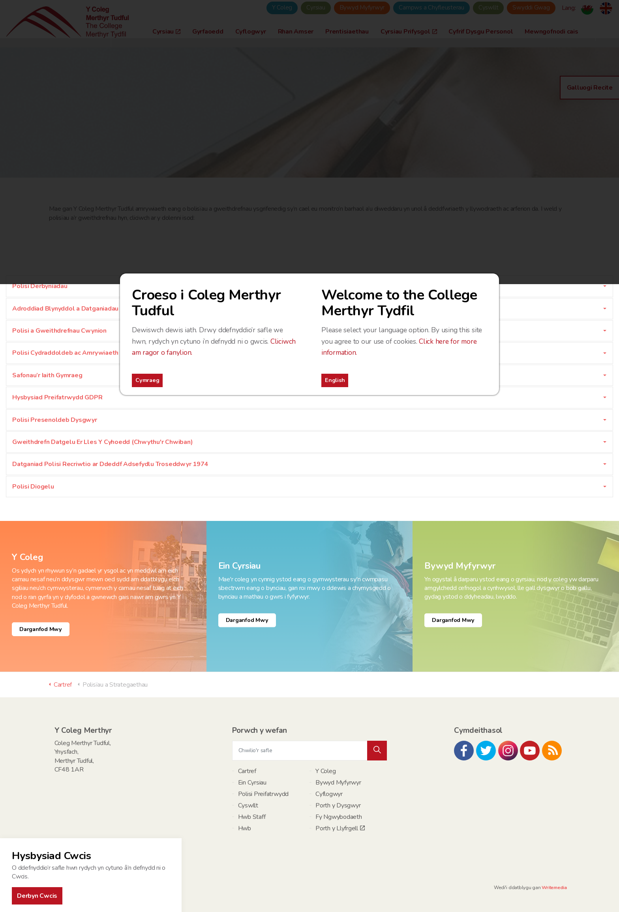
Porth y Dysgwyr (337, 805)
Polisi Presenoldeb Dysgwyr (54, 420)
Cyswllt (248, 805)
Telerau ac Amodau (115, 887)
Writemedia (554, 887)
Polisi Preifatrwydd (263, 794)
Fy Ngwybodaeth (338, 817)
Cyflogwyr (329, 794)
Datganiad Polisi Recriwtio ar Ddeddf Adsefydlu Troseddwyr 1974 (110, 464)
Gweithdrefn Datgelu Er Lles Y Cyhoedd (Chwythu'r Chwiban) (102, 442)
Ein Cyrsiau (252, 782)
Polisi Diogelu (33, 486)
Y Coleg (325, 771)
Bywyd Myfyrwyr (338, 782)
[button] (377, 750)
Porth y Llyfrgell (340, 828)
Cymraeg (147, 380)
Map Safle (79, 887)
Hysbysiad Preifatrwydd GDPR (57, 397)
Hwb (244, 828)
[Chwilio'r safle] (309, 750)
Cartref (247, 771)
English (335, 380)
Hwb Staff (252, 817)
